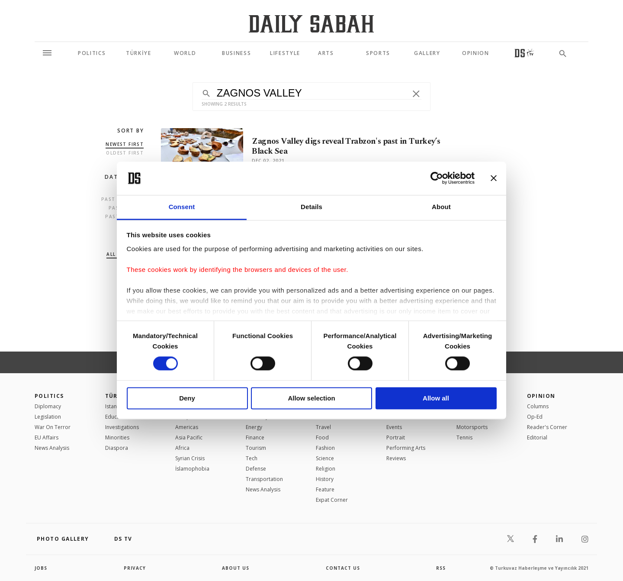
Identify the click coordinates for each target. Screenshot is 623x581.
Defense (256, 468)
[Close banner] (494, 178)
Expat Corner (332, 500)
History (325, 479)
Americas (186, 427)
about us (235, 568)
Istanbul (115, 406)
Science (325, 458)
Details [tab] (311, 206)
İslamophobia (192, 468)
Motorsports (472, 427)
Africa (182, 448)
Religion (325, 468)
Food (322, 437)
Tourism (256, 448)
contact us (343, 568)
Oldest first (125, 153)
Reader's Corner (547, 427)
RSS (441, 568)
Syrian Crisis (190, 458)
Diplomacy (48, 406)
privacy (135, 568)
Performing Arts (405, 448)
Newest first (125, 144)
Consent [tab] (182, 206)
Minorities (117, 437)
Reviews (396, 458)
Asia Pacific (188, 437)
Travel (323, 427)
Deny (187, 398)
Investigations (122, 427)
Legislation (48, 416)
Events (394, 427)
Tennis (464, 437)
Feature (325, 489)
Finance (255, 437)
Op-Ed (535, 416)
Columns (538, 406)
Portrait (395, 437)
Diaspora (116, 448)
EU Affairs (46, 437)
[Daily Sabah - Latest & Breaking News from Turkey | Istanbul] (311, 23)
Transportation (264, 479)
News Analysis (52, 448)
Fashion (325, 448)
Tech (251, 458)
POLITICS (49, 396)
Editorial (537, 437)
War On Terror (53, 427)
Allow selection (311, 398)
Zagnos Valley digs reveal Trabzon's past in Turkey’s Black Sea (346, 146)
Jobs (41, 568)
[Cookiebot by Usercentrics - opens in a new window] (437, 178)
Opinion (541, 396)
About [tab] (441, 206)
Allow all (436, 398)
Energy (254, 427)
